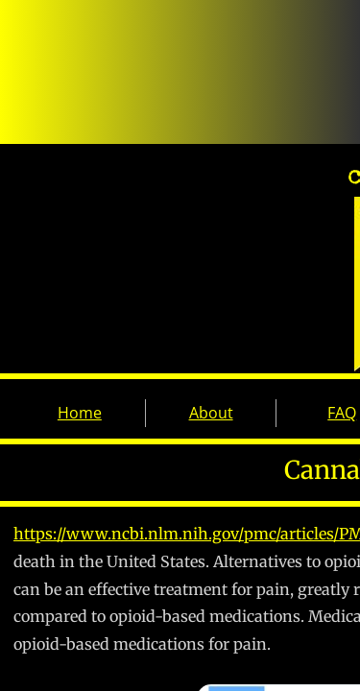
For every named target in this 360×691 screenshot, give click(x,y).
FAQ (341, 412)
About (211, 412)
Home (80, 412)
